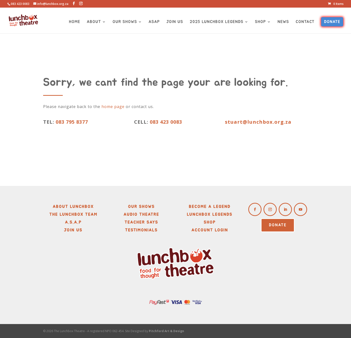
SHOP (260, 22)
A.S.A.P (73, 222)
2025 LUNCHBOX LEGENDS (216, 22)
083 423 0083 (165, 122)
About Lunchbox (73, 207)
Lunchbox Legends (209, 215)
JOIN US (174, 22)
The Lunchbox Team (73, 215)
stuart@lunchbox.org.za (258, 122)
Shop (210, 222)
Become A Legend (209, 207)
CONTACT (305, 22)
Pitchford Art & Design (166, 331)
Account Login (209, 230)
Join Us (73, 230)
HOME (74, 22)
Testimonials (141, 230)
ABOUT (94, 22)
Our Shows (141, 207)
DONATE (332, 22)
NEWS (283, 22)
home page (113, 106)
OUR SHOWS (125, 22)
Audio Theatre (141, 215)
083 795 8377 (72, 122)
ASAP (154, 22)
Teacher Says (141, 222)
